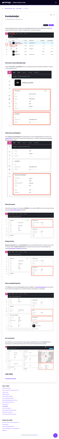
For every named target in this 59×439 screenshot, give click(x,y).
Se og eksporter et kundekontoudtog (9, 410)
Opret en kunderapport (6, 408)
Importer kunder (5, 392)
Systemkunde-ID (5, 404)
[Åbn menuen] (56, 2)
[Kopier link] (54, 15)
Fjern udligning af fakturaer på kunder (9, 414)
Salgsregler (4, 430)
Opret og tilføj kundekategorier (8, 398)
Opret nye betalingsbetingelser (8, 426)
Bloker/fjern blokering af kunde (8, 402)
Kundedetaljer (26, 8)
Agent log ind (35, 435)
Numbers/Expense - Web (10, 8)
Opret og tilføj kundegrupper (7, 396)
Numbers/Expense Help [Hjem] (19, 2)
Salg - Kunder (19, 8)
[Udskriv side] (51, 15)
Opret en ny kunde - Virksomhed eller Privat (10, 390)
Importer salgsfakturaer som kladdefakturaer (10, 428)
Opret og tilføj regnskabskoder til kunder (9, 400)
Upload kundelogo (5, 394)
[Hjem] (7, 2)
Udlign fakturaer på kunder (7, 412)
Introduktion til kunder (6, 388)
